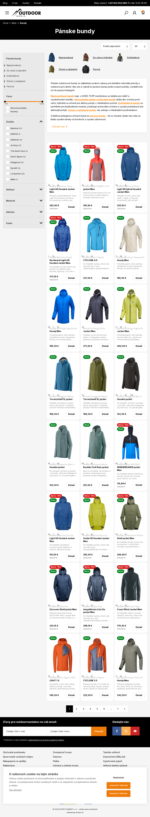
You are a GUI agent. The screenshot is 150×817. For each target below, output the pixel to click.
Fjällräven (16, 140)
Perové (10, 86)
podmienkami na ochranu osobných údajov (46, 740)
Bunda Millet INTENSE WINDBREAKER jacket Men (128, 467)
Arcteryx (16, 145)
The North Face (19, 151)
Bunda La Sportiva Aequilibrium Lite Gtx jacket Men (94, 609)
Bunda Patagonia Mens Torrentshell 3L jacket (62, 398)
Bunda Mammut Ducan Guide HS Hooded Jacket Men (96, 538)
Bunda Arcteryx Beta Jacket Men (94, 330)
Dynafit (15, 168)
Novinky (14, 111)
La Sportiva (18, 173)
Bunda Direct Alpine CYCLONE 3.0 (93, 679)
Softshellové (13, 75)
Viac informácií (15, 791)
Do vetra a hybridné (16, 70)
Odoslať (98, 731)
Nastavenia (123, 778)
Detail (71, 206)
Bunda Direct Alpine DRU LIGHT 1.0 (62, 679)
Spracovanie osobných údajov (18, 756)
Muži (14, 23)
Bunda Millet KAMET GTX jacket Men (96, 187)
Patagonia (17, 162)
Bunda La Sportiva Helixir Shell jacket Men (130, 537)
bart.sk (80, 812)
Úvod (5, 23)
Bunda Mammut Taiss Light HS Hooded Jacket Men (62, 189)
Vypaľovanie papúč (112, 761)
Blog (5, 3)
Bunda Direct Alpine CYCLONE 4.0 (93, 258)
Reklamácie (9, 765)
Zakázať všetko (123, 786)
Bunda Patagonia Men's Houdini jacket (129, 398)
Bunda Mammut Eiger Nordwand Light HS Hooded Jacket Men (61, 260)
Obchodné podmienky (14, 752)
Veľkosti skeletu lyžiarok (115, 765)
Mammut (16, 128)
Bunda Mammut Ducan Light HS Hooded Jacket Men (62, 538)
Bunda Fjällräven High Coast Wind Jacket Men (129, 608)
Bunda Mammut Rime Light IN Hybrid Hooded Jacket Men (129, 189)
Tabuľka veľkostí (111, 752)
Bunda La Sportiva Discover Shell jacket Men (63, 608)
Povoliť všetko (123, 794)
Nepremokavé (14, 65)
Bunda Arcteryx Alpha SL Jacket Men (130, 330)
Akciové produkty (19, 108)
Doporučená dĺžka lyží (114, 756)
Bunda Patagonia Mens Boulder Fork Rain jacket (96, 466)
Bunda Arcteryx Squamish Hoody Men (131, 258)
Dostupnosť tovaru (62, 752)
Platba (56, 761)
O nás (15, 3)
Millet (14, 179)
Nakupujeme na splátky (14, 761)
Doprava (57, 756)
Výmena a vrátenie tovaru (65, 765)
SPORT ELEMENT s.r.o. (68, 809)
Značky (25, 3)
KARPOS (15, 134)
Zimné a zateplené (16, 81)
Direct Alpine (18, 156)
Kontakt (37, 3)
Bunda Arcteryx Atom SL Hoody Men (130, 679)
